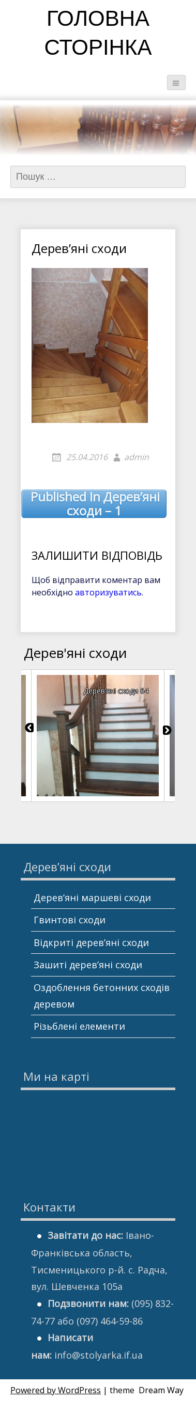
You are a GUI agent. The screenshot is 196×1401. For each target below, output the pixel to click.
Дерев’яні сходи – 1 (95, 504)
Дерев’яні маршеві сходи (92, 897)
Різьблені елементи (79, 1026)
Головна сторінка (98, 34)
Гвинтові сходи (69, 920)
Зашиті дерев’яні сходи (88, 964)
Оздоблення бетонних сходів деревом (102, 995)
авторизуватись (108, 592)
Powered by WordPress (55, 1390)
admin (136, 457)
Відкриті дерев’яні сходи (91, 942)
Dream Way (161, 1390)
